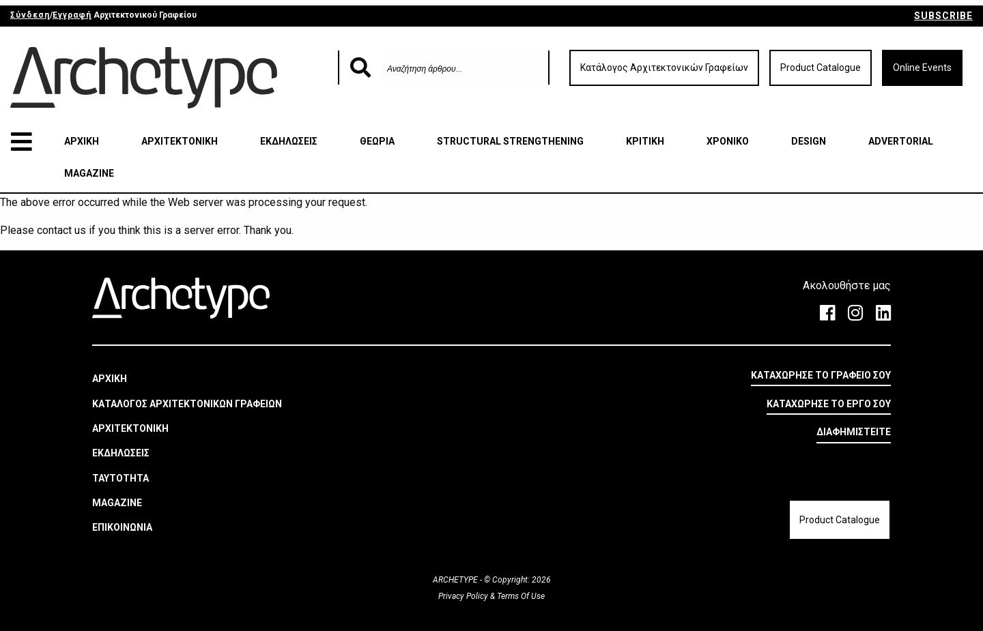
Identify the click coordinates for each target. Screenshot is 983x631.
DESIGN (808, 141)
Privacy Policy (464, 596)
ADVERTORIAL (900, 141)
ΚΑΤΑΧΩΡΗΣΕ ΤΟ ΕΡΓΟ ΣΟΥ (829, 403)
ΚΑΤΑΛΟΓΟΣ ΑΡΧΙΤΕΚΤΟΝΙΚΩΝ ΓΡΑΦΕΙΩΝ (187, 403)
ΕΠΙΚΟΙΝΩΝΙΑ (122, 527)
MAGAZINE (89, 173)
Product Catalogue (820, 67)
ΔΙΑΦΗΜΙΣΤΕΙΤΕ (853, 431)
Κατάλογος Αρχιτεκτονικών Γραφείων (664, 67)
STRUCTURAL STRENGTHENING (510, 141)
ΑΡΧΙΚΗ (81, 141)
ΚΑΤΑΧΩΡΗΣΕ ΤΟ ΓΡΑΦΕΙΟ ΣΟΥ (821, 375)
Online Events (922, 67)
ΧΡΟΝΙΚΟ (728, 141)
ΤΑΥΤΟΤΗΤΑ (120, 478)
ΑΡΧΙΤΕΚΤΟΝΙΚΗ (179, 141)
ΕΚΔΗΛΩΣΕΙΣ (288, 141)
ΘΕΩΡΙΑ (377, 141)
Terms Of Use (520, 596)
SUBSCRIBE (943, 15)
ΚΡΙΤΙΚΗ (645, 141)
